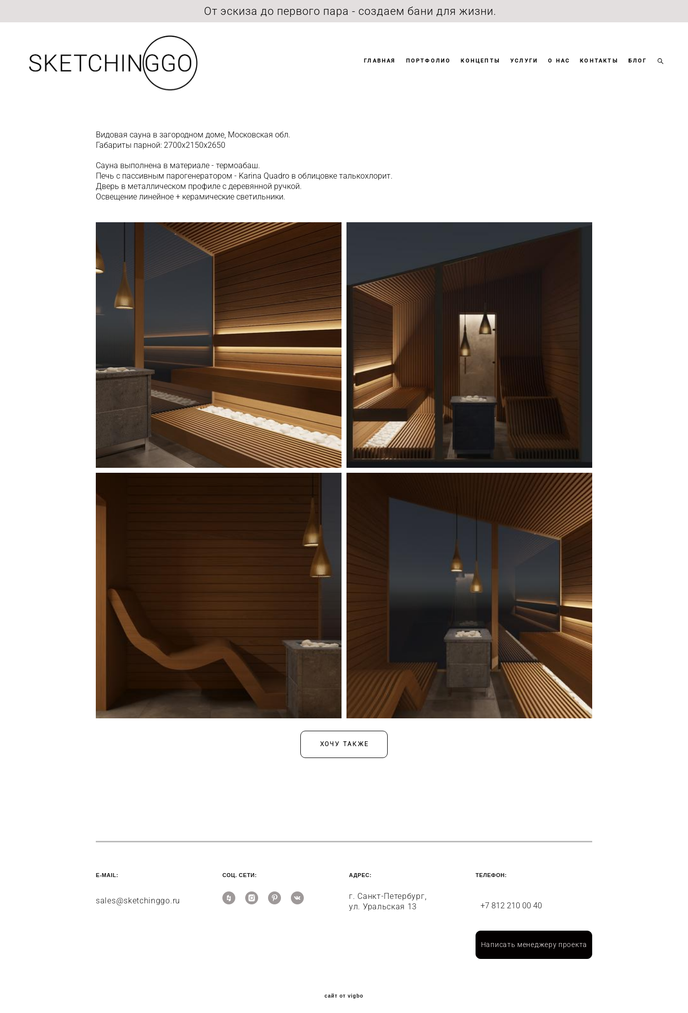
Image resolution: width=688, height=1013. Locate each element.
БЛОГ (628, 68)
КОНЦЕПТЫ (471, 68)
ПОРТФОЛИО (419, 68)
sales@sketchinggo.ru (138, 894)
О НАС (550, 68)
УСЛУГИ (515, 68)
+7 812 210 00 (507, 899)
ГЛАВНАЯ (371, 68)
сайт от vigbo (344, 989)
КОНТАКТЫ (590, 68)
